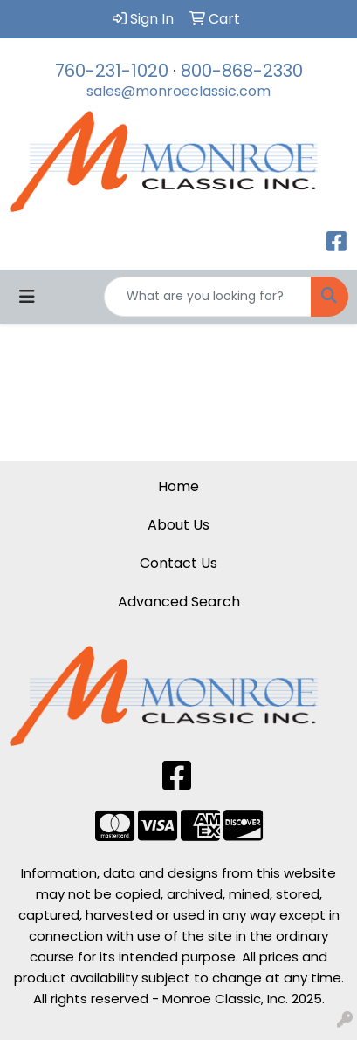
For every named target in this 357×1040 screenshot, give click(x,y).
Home (178, 486)
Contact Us (178, 563)
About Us (178, 525)
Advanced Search (179, 602)
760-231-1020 (111, 70)
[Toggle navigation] (27, 296)
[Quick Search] (208, 297)
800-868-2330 (242, 70)
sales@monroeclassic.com (178, 91)
